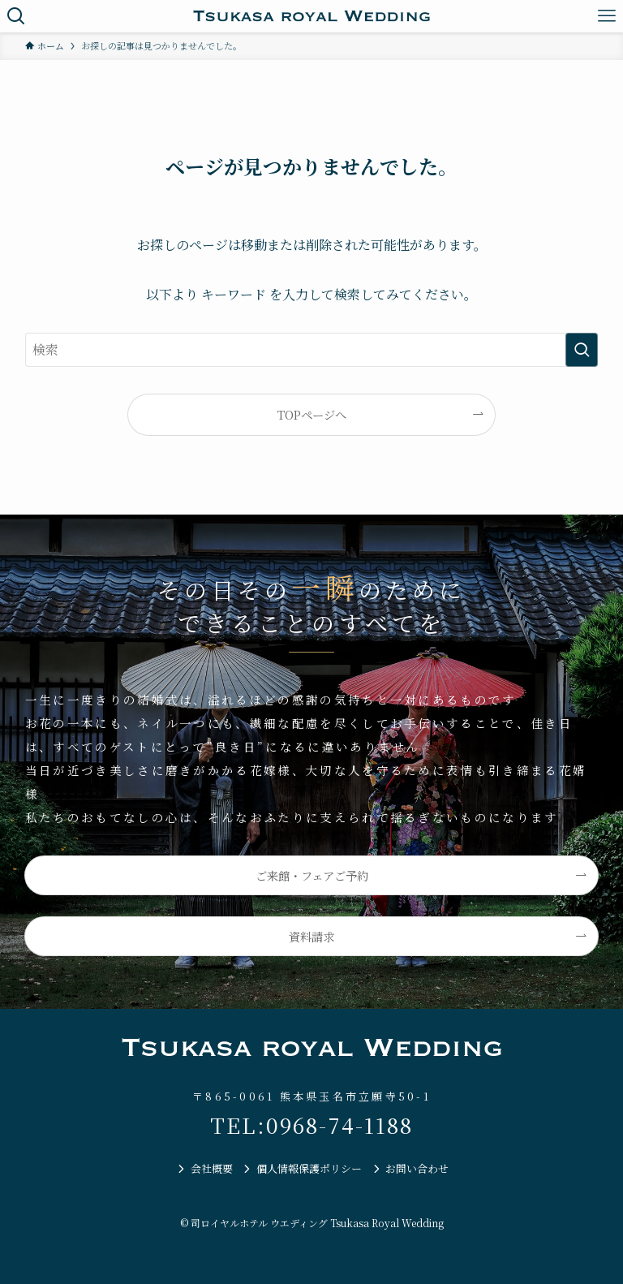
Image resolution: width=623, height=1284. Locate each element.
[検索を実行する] (581, 350)
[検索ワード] (312, 350)
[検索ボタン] (16, 16)
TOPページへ (311, 414)
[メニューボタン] (607, 16)
